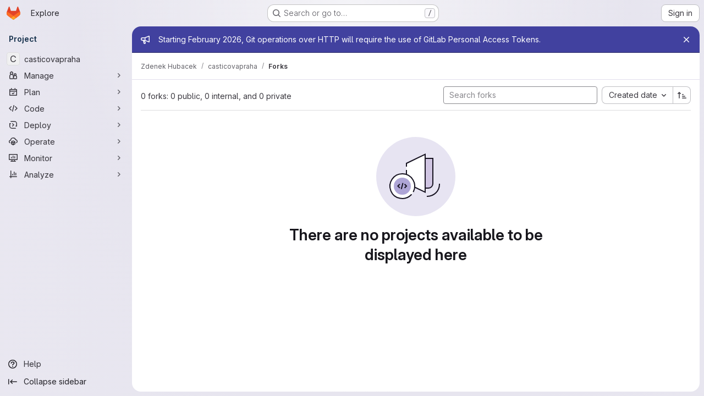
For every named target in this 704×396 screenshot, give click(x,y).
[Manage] (66, 75)
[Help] (66, 364)
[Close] (686, 39)
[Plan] (66, 92)
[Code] (66, 108)
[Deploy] (66, 125)
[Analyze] (66, 174)
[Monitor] (66, 158)
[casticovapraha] (66, 59)
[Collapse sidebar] (66, 381)
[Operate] (66, 141)
